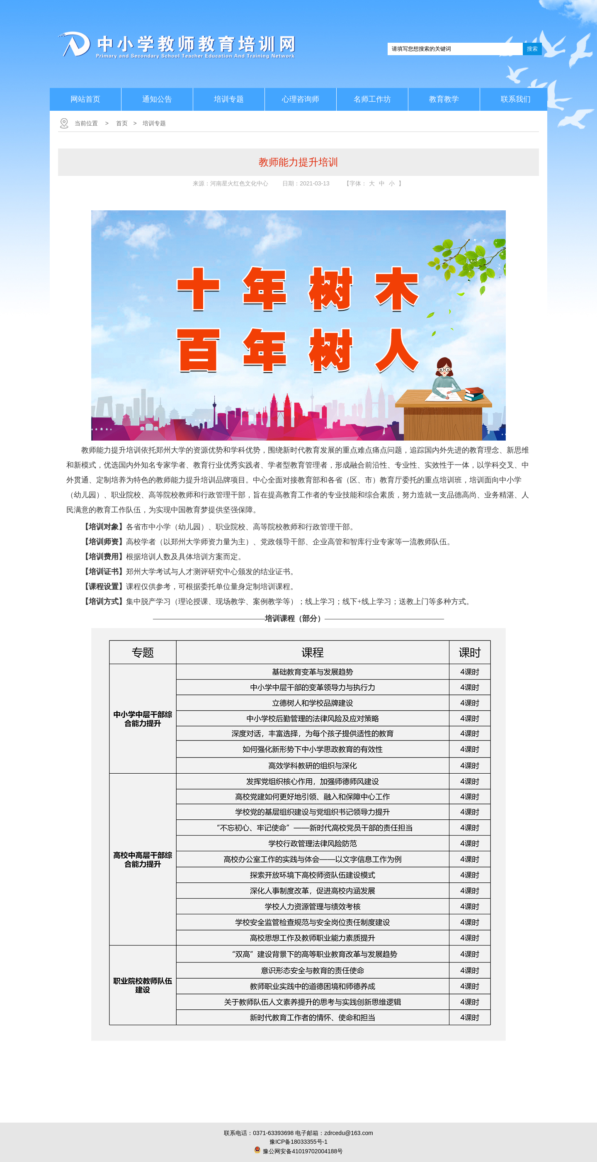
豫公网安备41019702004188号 (303, 1151)
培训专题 (154, 123)
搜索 (532, 49)
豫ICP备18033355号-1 (298, 1141)
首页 (122, 123)
